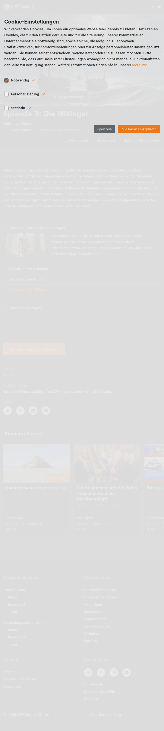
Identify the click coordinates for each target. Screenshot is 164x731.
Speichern (104, 129)
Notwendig (20, 80)
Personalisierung (25, 94)
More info (139, 65)
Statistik (18, 108)
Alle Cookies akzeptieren (139, 129)
